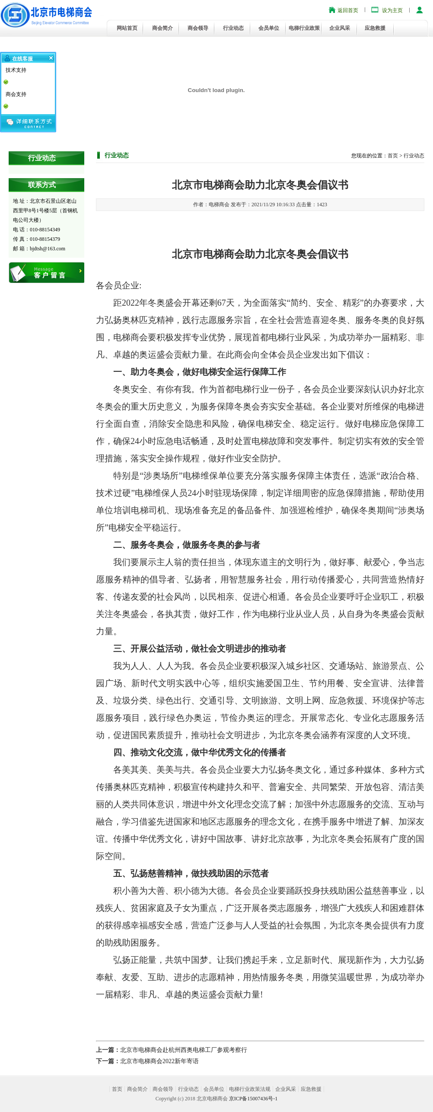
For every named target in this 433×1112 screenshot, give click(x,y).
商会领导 (198, 28)
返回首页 (347, 10)
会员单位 (268, 28)
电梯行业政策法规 (250, 1089)
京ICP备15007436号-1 (253, 1099)
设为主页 (392, 10)
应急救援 (375, 28)
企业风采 (339, 28)
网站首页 (127, 28)
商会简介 (162, 28)
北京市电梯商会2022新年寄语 (159, 1061)
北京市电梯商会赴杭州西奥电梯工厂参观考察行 (183, 1050)
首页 (393, 156)
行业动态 (233, 28)
